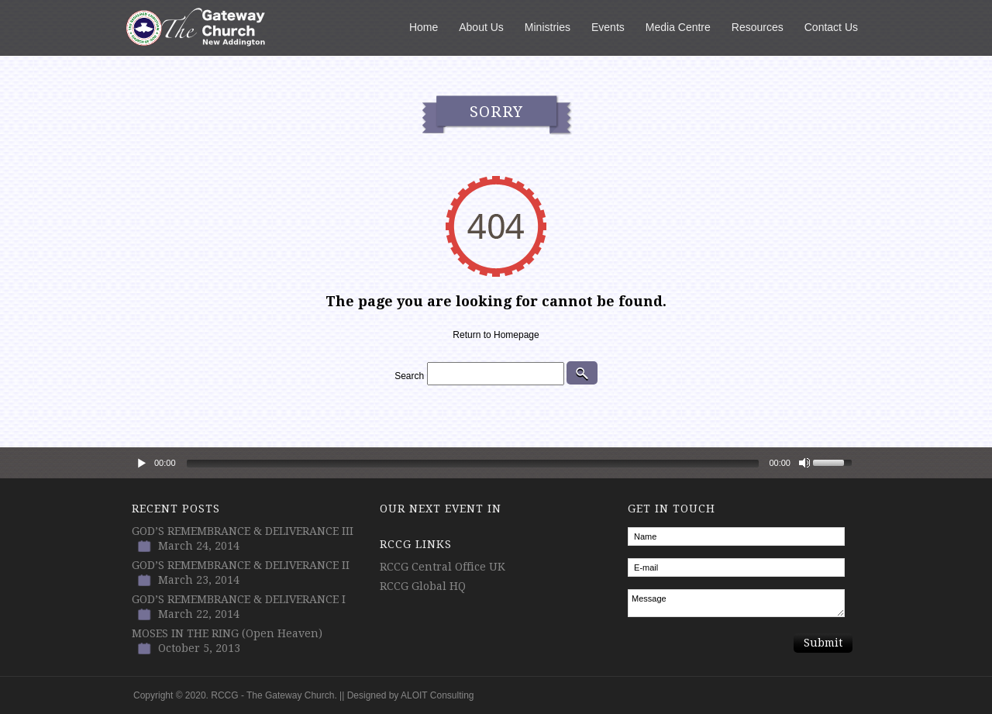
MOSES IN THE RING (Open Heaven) (227, 633)
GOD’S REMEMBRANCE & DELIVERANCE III (242, 531)
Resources (758, 27)
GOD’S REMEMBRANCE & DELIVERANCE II (241, 565)
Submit (823, 642)
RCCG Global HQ (423, 586)
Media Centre (678, 27)
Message (736, 603)
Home (423, 27)
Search (409, 376)
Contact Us (831, 27)
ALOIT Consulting (437, 695)
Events (608, 27)
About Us (481, 27)
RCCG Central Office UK (442, 567)
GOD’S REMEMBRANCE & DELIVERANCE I (239, 599)
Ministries (547, 27)
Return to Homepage (496, 334)
